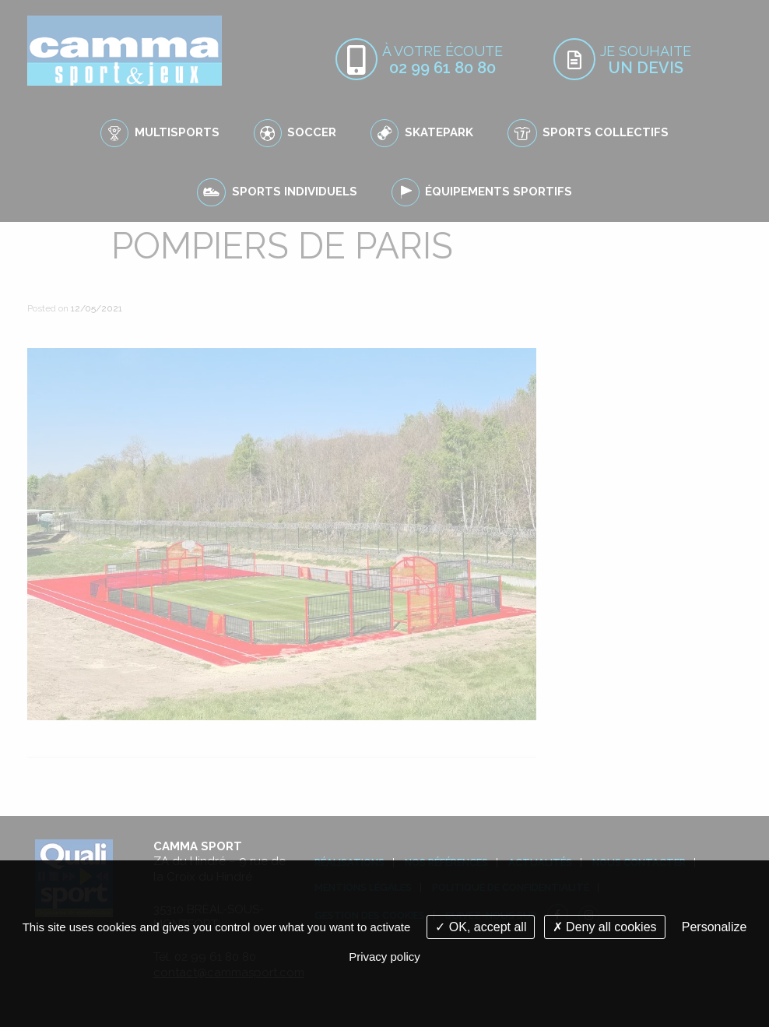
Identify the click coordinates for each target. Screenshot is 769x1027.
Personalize (714, 927)
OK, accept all (480, 927)
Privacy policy (384, 956)
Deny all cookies (605, 927)
